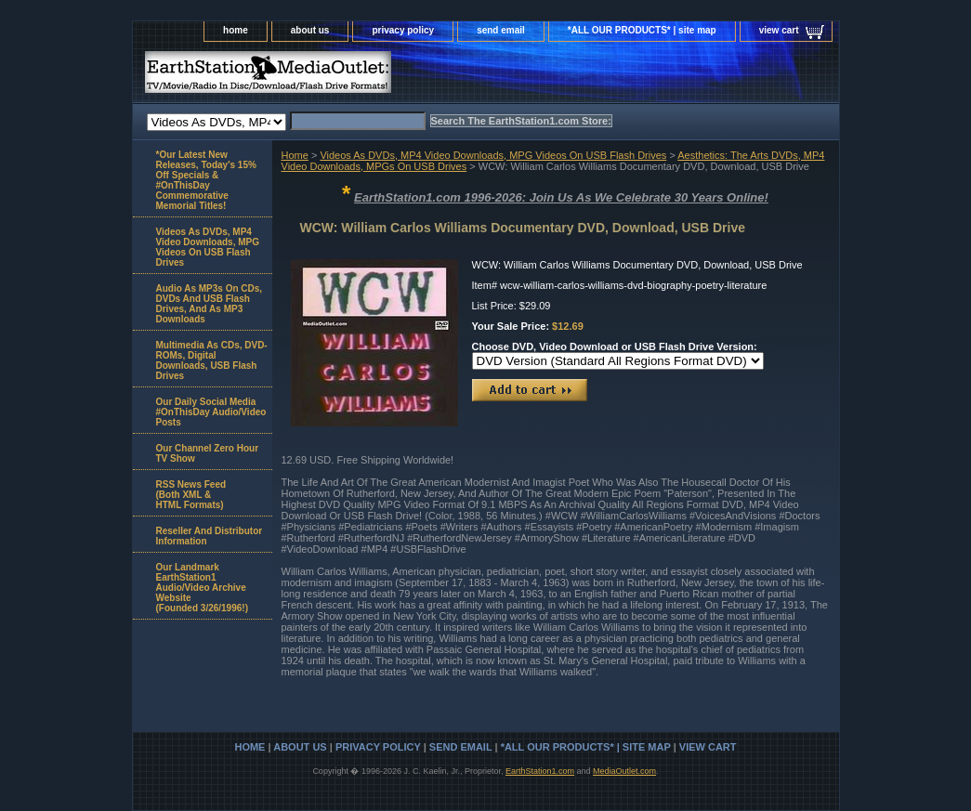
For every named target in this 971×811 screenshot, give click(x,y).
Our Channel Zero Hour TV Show (207, 453)
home (235, 30)
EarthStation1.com (539, 771)
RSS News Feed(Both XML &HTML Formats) (191, 494)
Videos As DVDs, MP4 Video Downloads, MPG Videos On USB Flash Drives (493, 155)
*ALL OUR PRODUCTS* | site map (642, 30)
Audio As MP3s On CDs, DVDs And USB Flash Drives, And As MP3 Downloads (209, 303)
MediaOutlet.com (624, 771)
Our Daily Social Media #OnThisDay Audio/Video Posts (211, 412)
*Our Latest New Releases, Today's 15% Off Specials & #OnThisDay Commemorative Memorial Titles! (206, 180)
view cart (779, 30)
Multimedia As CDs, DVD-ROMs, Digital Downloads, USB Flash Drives (212, 360)
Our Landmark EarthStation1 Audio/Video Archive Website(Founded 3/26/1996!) (202, 587)
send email (501, 30)
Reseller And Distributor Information (209, 536)
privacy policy (403, 30)
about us (310, 30)
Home (295, 155)
